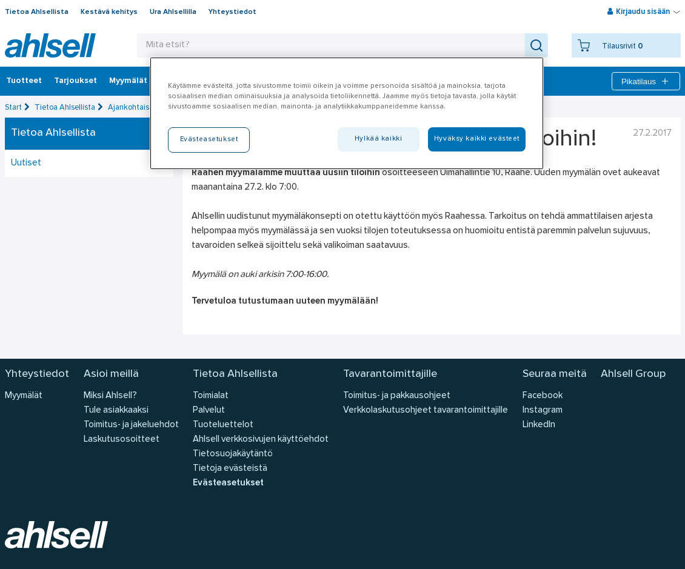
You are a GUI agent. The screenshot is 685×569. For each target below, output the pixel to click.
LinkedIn (539, 425)
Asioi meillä (111, 374)
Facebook (543, 396)
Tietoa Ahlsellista (36, 12)
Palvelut (209, 410)
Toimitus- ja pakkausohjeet (396, 396)
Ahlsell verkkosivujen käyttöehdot (261, 440)
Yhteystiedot (232, 12)
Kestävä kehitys (109, 12)
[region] (347, 113)
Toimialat (211, 396)
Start (13, 107)
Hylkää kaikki (378, 139)
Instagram (543, 410)
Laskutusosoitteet (121, 440)
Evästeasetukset (228, 483)
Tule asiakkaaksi (116, 410)
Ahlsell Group (633, 374)
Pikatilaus (645, 81)
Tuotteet (24, 81)
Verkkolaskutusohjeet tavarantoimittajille (425, 410)
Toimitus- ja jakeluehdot (131, 425)
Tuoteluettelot (223, 425)
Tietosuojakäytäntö (233, 454)
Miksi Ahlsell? (110, 396)
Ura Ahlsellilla (173, 12)
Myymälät (128, 81)
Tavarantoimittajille (390, 374)
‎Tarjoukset (75, 81)
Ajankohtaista (132, 107)
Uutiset (26, 163)
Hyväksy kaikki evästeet (477, 139)
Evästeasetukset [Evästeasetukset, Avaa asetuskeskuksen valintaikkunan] (209, 139)
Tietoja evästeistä (230, 469)
